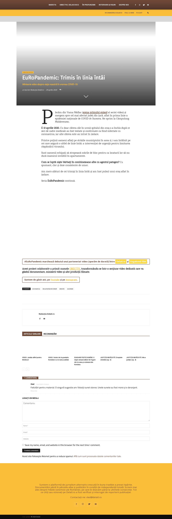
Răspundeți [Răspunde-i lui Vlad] (34, 391)
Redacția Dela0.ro (37, 89)
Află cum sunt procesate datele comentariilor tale (97, 456)
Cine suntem (26, 517)
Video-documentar (28, 72)
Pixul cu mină (129, 13)
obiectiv (61, 289)
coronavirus (36, 289)
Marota (52, 5)
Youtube (55, 279)
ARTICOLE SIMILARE (32, 333)
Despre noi (124, 5)
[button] (148, 13)
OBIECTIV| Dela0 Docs (69, 5)
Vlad (32, 384)
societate (70, 289)
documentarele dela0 (50, 289)
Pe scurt (139, 13)
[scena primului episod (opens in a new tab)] (95, 113)
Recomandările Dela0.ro (113, 13)
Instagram (71, 279)
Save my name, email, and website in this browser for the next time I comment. (62, 445)
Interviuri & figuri (107, 5)
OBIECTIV (75, 269)
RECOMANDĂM (49, 333)
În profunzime (88, 5)
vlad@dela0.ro (94, 497)
